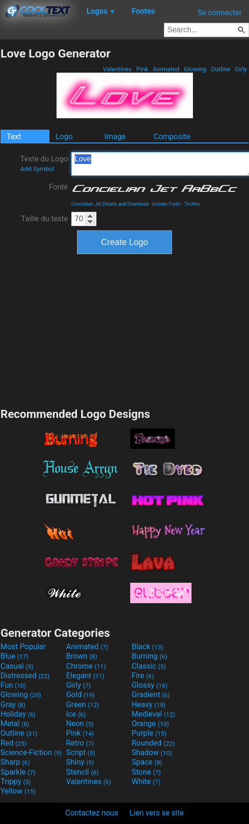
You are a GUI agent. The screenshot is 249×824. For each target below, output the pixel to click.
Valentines (117, 69)
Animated (166, 69)
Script (81, 752)
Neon (80, 723)
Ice (76, 714)
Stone (146, 772)
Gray (12, 704)
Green (82, 704)
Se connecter (220, 12)
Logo (64, 136)
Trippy (15, 781)
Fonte (58, 186)
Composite (172, 136)
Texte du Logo (44, 163)
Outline (220, 69)
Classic (149, 666)
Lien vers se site (157, 812)
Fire (143, 675)
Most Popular (23, 646)
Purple (149, 733)
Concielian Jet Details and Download (109, 204)
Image (115, 136)
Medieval (153, 714)
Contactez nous (91, 812)
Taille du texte (44, 218)
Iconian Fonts (166, 204)
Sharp (15, 762)
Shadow (152, 752)
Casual (16, 666)
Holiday (18, 714)
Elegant (85, 675)
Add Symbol (37, 168)
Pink (142, 69)
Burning (149, 656)
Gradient (151, 694)
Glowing (195, 69)
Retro (80, 743)
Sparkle (17, 772)
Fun (13, 685)
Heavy (148, 704)
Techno (192, 204)
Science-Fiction (31, 752)
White (146, 781)
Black (147, 646)
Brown (81, 656)
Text (14, 136)
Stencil (82, 772)
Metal (14, 723)
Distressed (24, 675)
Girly (241, 69)
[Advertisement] (124, 329)
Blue (14, 656)
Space (147, 762)
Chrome (86, 666)
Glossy (150, 685)
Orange (150, 723)
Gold (80, 694)
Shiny (80, 762)
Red (13, 743)
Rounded (153, 743)
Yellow (18, 791)
